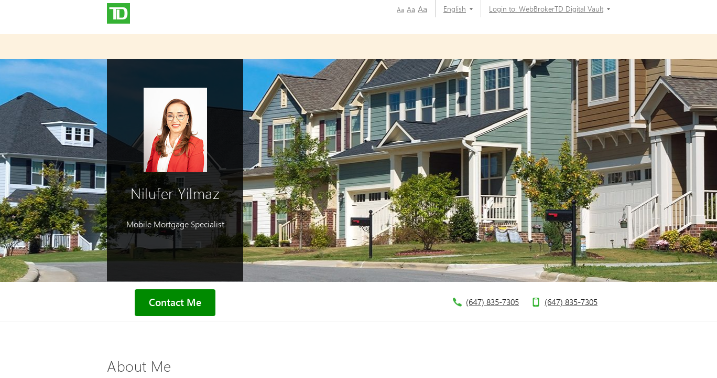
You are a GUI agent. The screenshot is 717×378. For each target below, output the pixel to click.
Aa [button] (400, 9)
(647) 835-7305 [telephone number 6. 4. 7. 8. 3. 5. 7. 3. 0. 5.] (492, 302)
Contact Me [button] (175, 302)
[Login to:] (545, 8)
